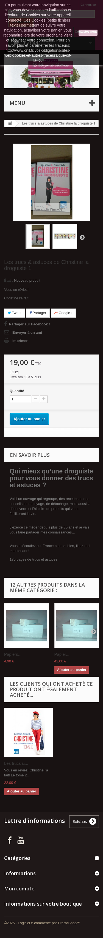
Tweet (14, 313)
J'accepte (88, 32)
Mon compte (19, 888)
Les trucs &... (16, 763)
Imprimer (20, 341)
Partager (38, 313)
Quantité (17, 391)
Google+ (63, 313)
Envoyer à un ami (27, 332)
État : (8, 280)
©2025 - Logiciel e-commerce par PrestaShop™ (42, 923)
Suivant (82, 237)
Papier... (61, 654)
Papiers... (12, 654)
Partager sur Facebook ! (29, 324)
